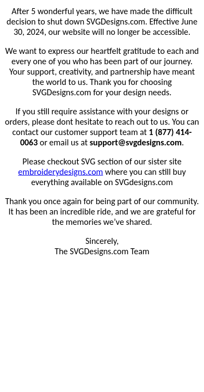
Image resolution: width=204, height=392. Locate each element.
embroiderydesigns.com (60, 171)
